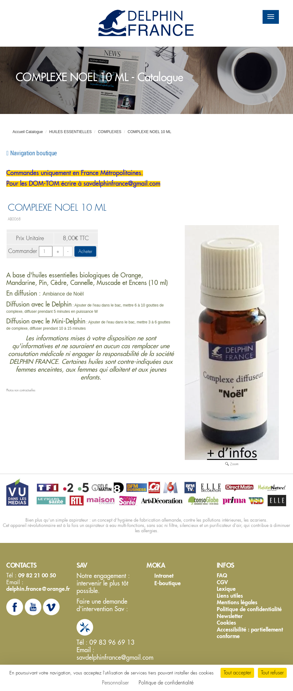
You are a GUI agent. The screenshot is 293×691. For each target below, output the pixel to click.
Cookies (226, 622)
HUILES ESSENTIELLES (70, 132)
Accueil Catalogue (28, 132)
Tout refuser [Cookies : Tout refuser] (272, 672)
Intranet (163, 575)
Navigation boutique (31, 153)
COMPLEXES (109, 132)
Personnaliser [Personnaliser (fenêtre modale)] (115, 682)
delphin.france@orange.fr (38, 588)
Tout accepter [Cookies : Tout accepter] (237, 672)
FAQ (222, 575)
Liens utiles (230, 595)
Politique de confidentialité (249, 609)
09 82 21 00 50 (36, 575)
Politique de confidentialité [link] (166, 682)
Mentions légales (237, 602)
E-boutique (167, 583)
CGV (222, 582)
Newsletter (230, 616)
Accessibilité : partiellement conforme (250, 633)
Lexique (226, 588)
